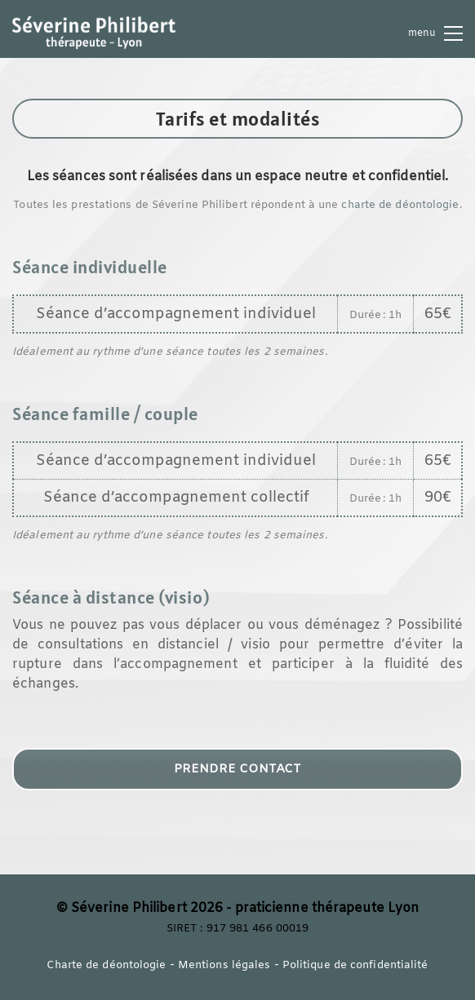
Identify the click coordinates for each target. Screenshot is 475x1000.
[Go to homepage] (93, 33)
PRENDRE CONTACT (237, 769)
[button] (435, 33)
